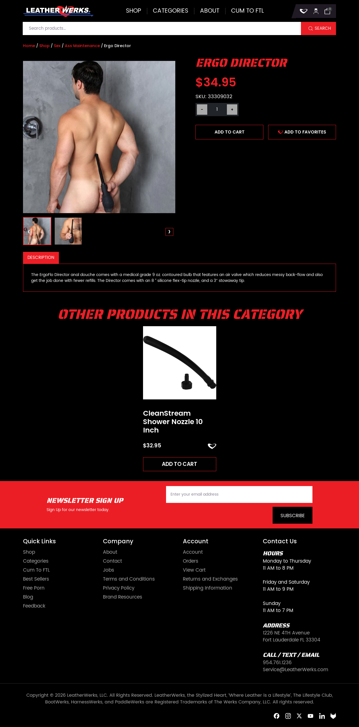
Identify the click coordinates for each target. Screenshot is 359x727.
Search (323, 28)
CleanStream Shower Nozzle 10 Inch (173, 422)
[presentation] (29, 232)
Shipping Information (207, 588)
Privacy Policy (118, 588)
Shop (133, 11)
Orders (190, 561)
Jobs (108, 570)
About (209, 11)
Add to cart (230, 132)
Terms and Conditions (129, 579)
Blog (28, 597)
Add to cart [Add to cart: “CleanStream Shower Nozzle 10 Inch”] (179, 464)
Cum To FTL (36, 570)
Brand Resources (122, 597)
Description (40, 257)
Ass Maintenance (82, 46)
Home (29, 46)
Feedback (34, 606)
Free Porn (34, 588)
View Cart (194, 570)
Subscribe (292, 516)
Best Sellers (36, 579)
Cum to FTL (247, 11)
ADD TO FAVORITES (302, 132)
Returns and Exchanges (210, 579)
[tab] (41, 258)
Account (193, 552)
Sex (57, 46)
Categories (170, 11)
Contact (112, 561)
